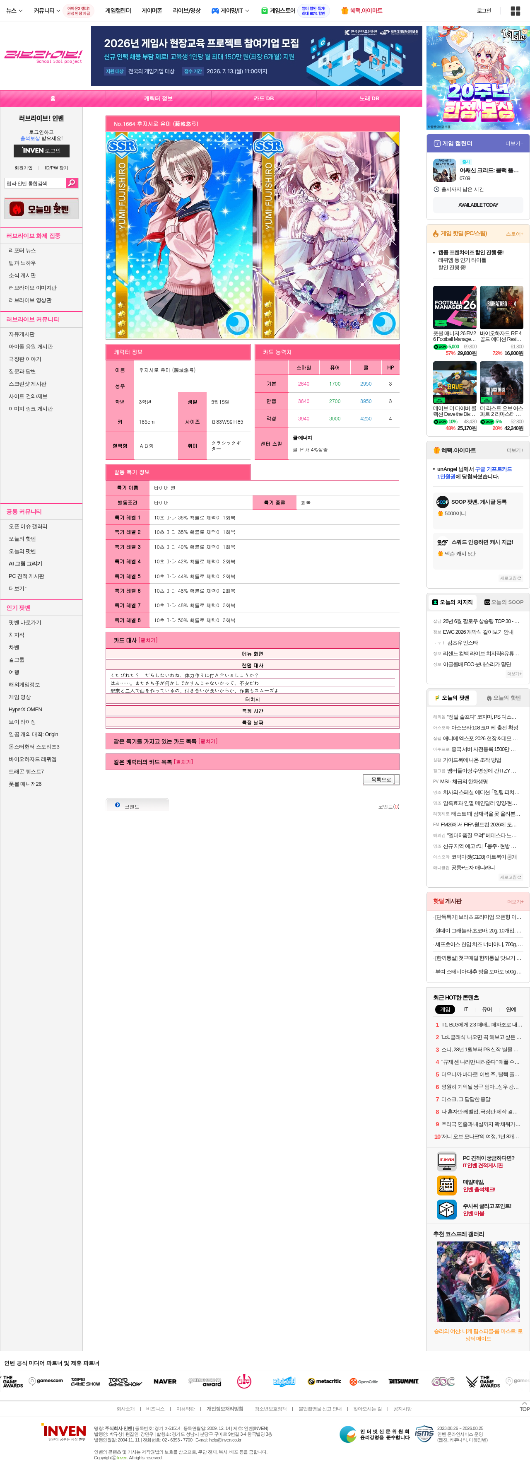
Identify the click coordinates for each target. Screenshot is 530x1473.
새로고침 (508, 578)
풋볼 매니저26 (25, 784)
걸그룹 (16, 659)
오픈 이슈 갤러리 (28, 526)
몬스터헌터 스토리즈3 (34, 746)
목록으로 (381, 779)
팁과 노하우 (22, 263)
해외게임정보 (24, 684)
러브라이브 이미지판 (33, 287)
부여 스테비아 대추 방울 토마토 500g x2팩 (479, 971)
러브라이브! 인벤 (41, 118)
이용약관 (185, 1409)
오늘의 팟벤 (22, 551)
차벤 (14, 647)
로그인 (484, 10)
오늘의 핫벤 (22, 538)
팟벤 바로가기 (25, 622)
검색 (72, 183)
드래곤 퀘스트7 (26, 771)
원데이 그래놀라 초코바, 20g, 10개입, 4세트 (479, 930)
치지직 (16, 634)
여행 (14, 672)
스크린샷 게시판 (27, 383)
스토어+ (514, 234)
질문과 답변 (22, 371)
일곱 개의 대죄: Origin (33, 734)
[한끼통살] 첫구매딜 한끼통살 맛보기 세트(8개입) (479, 958)
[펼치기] (148, 639)
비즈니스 (155, 1409)
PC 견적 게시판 (26, 576)
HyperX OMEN (25, 709)
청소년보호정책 (271, 1409)
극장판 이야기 (25, 359)
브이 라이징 (22, 721)
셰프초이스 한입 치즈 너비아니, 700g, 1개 (479, 944)
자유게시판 (22, 334)
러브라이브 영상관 (30, 300)
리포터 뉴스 (22, 250)
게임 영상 (20, 697)
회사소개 (125, 1409)
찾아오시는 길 (367, 1409)
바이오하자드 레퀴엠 (33, 759)
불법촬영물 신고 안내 (320, 1409)
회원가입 (23, 168)
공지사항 (402, 1409)
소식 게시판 (22, 275)
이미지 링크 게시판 (31, 408)
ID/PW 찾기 (57, 168)
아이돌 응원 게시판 (31, 346)
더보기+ (514, 143)
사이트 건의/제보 (28, 396)
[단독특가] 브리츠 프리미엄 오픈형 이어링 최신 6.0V (479, 917)
